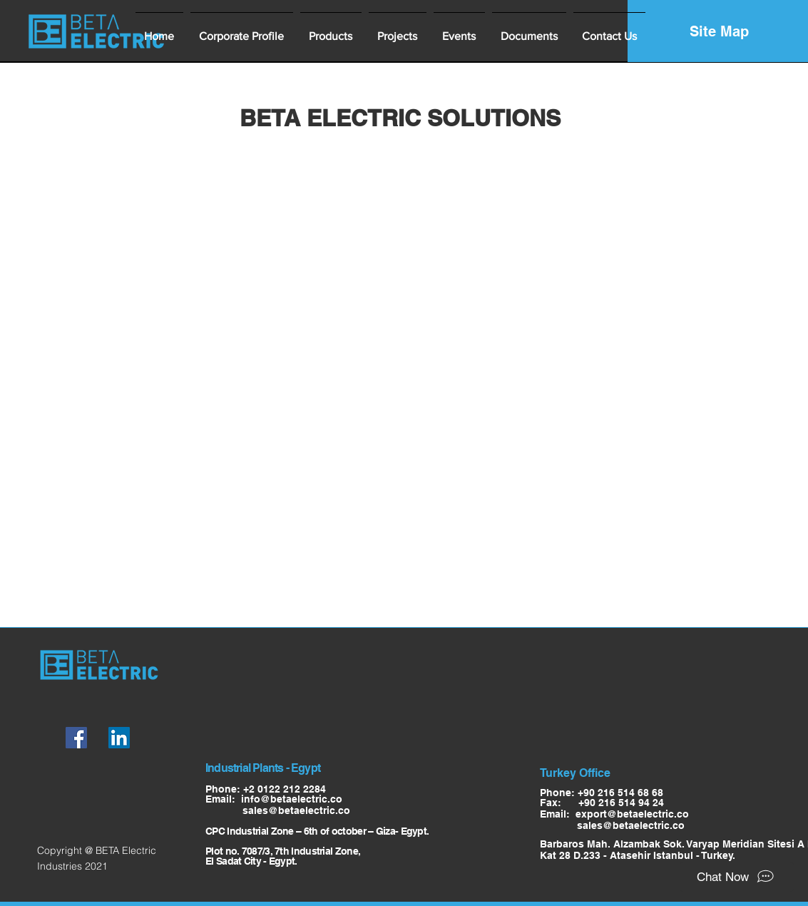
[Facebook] (76, 737)
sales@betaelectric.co (277, 810)
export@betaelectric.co (632, 814)
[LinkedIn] (119, 737)
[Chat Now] (737, 877)
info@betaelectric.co (291, 799)
